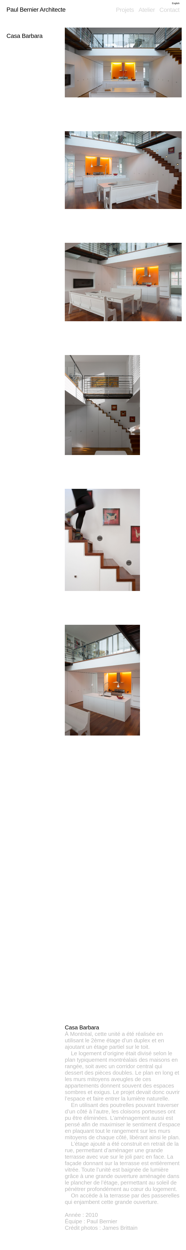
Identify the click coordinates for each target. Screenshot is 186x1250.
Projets (125, 9)
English (176, 3)
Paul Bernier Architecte (35, 9)
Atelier (146, 9)
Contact (169, 9)
